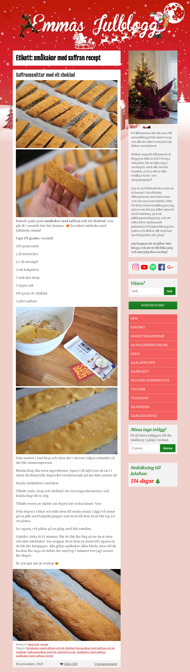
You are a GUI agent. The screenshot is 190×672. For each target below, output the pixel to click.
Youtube (138, 389)
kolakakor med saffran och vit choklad (50, 648)
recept (44, 644)
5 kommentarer (105, 664)
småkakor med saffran (91, 652)
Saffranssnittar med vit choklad (45, 75)
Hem (134, 318)
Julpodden (140, 407)
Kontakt (138, 327)
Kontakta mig (153, 305)
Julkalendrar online (149, 345)
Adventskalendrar (148, 336)
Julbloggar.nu (144, 415)
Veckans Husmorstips (150, 380)
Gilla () (68, 664)
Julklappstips (143, 362)
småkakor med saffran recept (34, 655)
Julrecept (33, 644)
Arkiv (135, 354)
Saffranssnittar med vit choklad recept (51, 652)
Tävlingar (139, 398)
